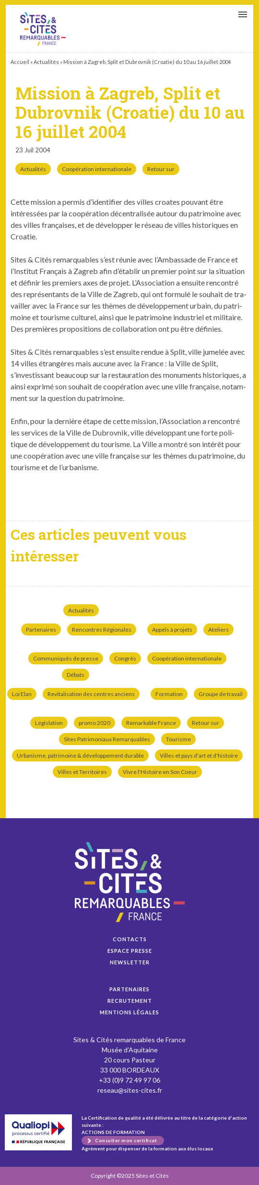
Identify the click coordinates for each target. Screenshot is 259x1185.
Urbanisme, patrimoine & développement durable (80, 755)
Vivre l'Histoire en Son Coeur (160, 771)
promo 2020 (94, 722)
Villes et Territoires (82, 771)
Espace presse (129, 951)
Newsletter (130, 962)
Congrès (125, 658)
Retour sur (161, 169)
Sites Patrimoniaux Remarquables (107, 739)
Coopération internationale (96, 169)
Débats (75, 674)
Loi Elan (22, 694)
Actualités (46, 62)
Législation (49, 722)
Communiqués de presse (65, 658)
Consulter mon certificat (126, 1140)
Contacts (130, 939)
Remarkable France (151, 722)
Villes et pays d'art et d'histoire (199, 755)
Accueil (20, 62)
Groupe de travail (221, 694)
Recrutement (129, 1001)
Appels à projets (172, 629)
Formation (169, 694)
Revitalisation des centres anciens (91, 694)
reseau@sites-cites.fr (129, 1090)
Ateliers (218, 629)
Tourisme (178, 739)
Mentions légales (129, 1012)
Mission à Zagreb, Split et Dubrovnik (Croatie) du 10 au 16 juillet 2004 (43, 29)
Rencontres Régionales (101, 629)
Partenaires (41, 629)
